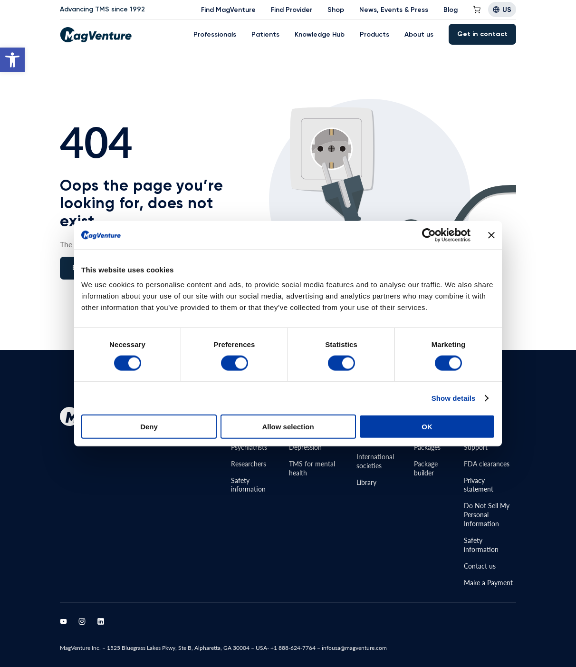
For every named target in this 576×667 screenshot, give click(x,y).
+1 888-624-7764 (293, 648)
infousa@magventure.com (354, 648)
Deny (149, 427)
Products (374, 34)
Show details (454, 398)
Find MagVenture (228, 10)
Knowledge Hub (320, 34)
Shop (335, 10)
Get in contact (482, 34)
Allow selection (288, 427)
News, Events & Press (393, 10)
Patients (265, 34)
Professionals (214, 34)
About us (418, 34)
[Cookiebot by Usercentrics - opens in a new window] (428, 235)
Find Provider (291, 10)
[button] (12, 60)
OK (427, 427)
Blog (450, 10)
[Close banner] (491, 235)
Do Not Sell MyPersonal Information (486, 514)
